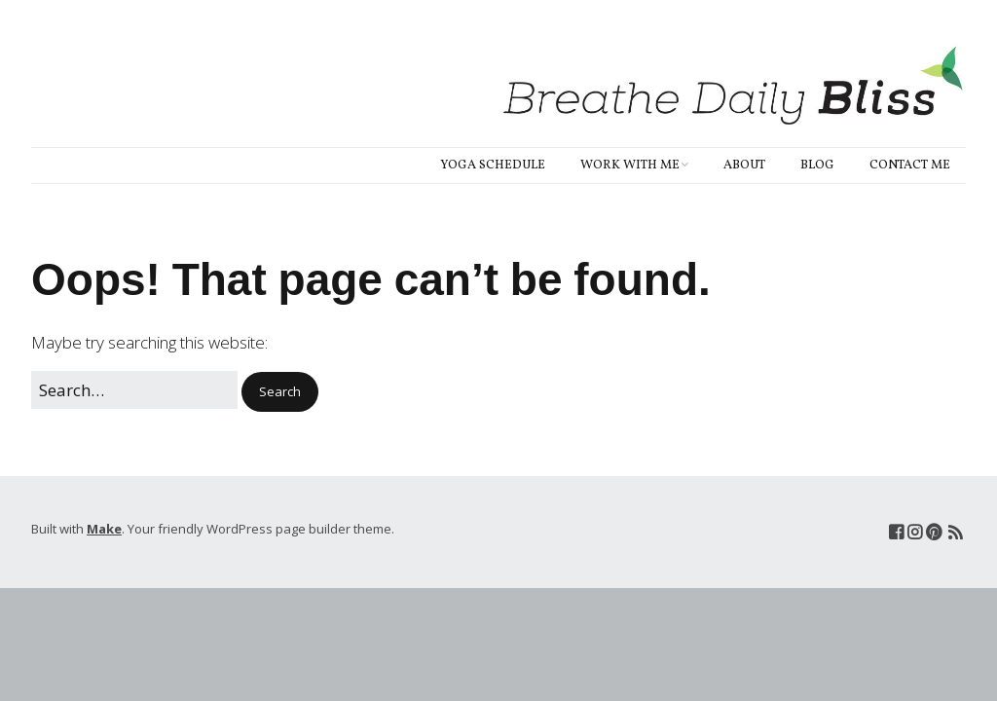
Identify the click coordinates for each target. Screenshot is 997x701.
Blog (817, 165)
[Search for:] (134, 390)
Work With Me (630, 165)
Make (104, 528)
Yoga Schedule (492, 165)
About (744, 165)
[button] (279, 392)
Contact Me (909, 165)
